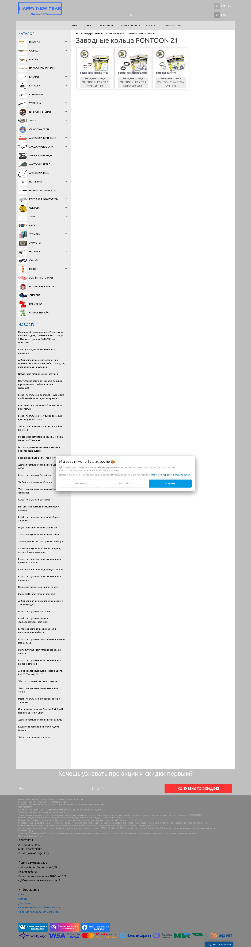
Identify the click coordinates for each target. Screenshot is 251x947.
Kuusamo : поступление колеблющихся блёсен (38, 728)
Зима (32, 216)
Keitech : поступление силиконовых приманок (36, 351)
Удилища (35, 103)
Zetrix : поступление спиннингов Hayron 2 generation (40, 491)
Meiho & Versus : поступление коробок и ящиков (39, 652)
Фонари (34, 260)
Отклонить (81, 483)
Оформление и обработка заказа (39, 907)
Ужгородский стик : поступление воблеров (41, 541)
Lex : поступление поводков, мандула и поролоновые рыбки (39, 449)
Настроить (125, 483)
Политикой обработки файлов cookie (170, 474)
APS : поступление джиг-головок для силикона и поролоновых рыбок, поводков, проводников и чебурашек (41, 363)
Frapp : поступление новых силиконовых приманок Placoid (39, 662)
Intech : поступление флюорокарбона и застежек (39, 700)
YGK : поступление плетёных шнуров (37, 681)
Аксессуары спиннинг (42, 138)
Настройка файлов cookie (30, 836)
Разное (33, 269)
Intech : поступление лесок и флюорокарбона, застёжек (33, 620)
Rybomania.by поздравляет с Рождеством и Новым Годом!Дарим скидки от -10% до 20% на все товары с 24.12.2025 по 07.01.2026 (40, 337)
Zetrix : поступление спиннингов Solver (38, 534)
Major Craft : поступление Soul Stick (37, 594)
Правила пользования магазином (39, 911)
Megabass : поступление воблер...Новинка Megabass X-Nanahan (40, 438)
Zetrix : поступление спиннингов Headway (40, 719)
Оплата (23, 898)
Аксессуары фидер (40, 155)
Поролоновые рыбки (42, 68)
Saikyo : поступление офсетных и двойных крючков (41, 428)
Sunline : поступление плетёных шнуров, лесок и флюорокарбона (39, 550)
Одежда (34, 208)
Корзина (226, 6)
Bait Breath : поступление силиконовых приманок (38, 508)
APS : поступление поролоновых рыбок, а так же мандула (40, 603)
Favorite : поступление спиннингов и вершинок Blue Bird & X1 (37, 631)
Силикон (34, 50)
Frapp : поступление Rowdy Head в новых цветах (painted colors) (40, 418)
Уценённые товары (41, 277)
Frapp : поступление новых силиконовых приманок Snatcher (39, 561)
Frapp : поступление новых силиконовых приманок (39, 578)
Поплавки (35, 181)
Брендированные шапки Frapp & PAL (37, 457)
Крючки (34, 77)
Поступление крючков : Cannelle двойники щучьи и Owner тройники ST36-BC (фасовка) (40, 384)
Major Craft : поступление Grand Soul (37, 527)
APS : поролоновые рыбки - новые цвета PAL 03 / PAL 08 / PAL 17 (40, 672)
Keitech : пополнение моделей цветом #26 (40, 569)
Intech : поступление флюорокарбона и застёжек (39, 519)
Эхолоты (35, 243)
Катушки (34, 85)
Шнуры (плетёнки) (40, 112)
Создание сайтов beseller (219, 945)
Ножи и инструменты (42, 190)
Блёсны (33, 59)
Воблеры (34, 42)
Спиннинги (36, 94)
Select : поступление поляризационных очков (39, 690)
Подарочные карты (41, 286)
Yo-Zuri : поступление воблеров (35, 482)
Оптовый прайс (39, 312)
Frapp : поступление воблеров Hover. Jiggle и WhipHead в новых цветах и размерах (41, 397)
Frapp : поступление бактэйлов (34, 475)
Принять (170, 483)
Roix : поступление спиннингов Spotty (38, 587)
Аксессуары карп (39, 164)
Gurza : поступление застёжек (34, 499)
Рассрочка (35, 304)
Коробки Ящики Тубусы (43, 199)
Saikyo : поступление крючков (34, 737)
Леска (32, 120)
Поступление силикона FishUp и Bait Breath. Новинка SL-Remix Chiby (41, 711)
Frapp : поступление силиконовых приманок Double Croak (41, 641)
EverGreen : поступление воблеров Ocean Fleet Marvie (40, 407)
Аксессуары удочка (41, 146)
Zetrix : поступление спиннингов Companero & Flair (41, 466)
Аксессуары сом (39, 173)
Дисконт (34, 295)
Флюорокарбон (39, 129)
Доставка (24, 903)
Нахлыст (34, 251)
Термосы (34, 234)
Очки (32, 225)
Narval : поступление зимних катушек (38, 374)
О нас (21, 894)
